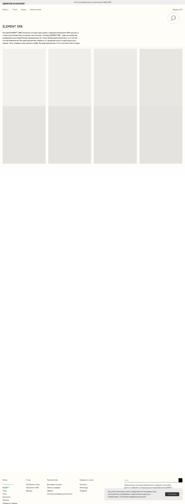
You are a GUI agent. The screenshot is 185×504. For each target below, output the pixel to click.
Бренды (29, 491)
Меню (5, 10)
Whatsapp (84, 488)
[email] (151, 480)
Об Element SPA (32, 488)
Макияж (6, 500)
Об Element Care (33, 485)
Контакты (83, 485)
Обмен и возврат (53, 488)
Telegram (83, 491)
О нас (14, 10)
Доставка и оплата (54, 485)
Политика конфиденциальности (59, 494)
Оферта (50, 491)
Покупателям (35, 10)
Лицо (5, 491)
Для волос (7, 497)
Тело (4, 494)
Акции (23, 10)
